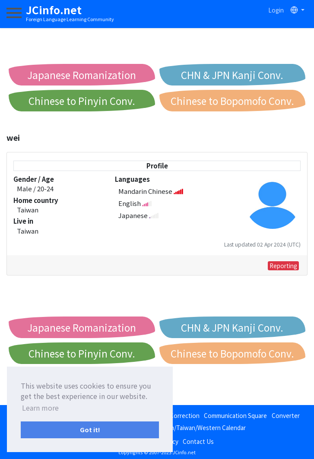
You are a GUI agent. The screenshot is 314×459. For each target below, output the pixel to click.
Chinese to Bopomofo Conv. (232, 101)
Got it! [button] (90, 429)
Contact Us (198, 441)
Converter (286, 415)
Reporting (283, 265)
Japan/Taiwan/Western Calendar (202, 427)
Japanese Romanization (81, 75)
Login (276, 10)
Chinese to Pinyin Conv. (82, 101)
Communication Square (235, 415)
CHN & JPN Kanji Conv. (232, 75)
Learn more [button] (40, 407)
